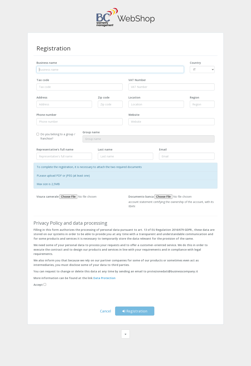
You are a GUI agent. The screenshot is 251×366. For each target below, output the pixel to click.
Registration (134, 311)
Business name (46, 63)
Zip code (103, 97)
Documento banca (141, 196)
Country (195, 63)
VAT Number (137, 80)
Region (194, 97)
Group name (91, 132)
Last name (105, 149)
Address (41, 97)
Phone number (46, 115)
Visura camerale (47, 196)
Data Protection (104, 278)
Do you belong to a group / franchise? (55, 136)
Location (134, 97)
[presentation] (125, 297)
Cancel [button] (105, 311)
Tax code (42, 80)
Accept (38, 285)
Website (133, 115)
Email (163, 149)
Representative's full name (54, 149)
